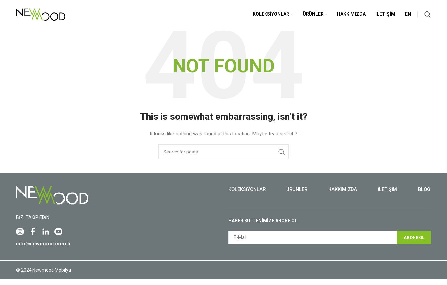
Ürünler (298, 195)
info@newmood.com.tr (44, 249)
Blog (423, 195)
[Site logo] (40, 16)
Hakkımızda (343, 195)
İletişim (387, 195)
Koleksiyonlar (247, 195)
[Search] (427, 17)
